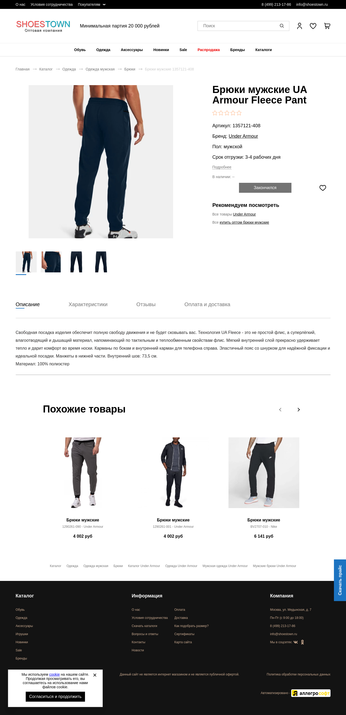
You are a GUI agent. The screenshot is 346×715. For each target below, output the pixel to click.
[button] (283, 26)
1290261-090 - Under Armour (82, 527)
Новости (138, 650)
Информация (147, 595)
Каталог (46, 69)
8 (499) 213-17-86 (276, 4)
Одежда (103, 50)
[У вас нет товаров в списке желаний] (313, 26)
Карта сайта (183, 642)
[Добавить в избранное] (323, 188)
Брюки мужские (82, 520)
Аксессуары (132, 50)
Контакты (138, 642)
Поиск (209, 26)
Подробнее (222, 167)
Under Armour (243, 136)
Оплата (179, 610)
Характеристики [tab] (88, 304)
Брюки (129, 69)
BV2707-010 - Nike (264, 527)
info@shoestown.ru (312, 4)
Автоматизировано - (295, 693)
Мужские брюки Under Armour (274, 566)
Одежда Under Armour (181, 566)
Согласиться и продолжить (55, 696)
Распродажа (209, 50)
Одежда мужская (100, 69)
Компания (281, 595)
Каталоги (263, 50)
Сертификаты (184, 634)
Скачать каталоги (144, 626)
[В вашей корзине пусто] (327, 26)
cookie (54, 674)
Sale (183, 50)
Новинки (161, 50)
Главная (23, 69)
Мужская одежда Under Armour (225, 566)
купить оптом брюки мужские (244, 222)
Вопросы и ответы (145, 634)
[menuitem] (80, 50)
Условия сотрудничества (52, 4)
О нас (20, 4)
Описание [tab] (28, 304)
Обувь (80, 50)
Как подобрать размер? (191, 626)
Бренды (237, 50)
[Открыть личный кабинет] (299, 26)
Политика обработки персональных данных (299, 674)
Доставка (181, 618)
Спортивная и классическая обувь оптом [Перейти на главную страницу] (43, 26)
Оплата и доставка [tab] (207, 304)
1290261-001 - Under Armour (173, 527)
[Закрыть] (94, 675)
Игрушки (22, 634)
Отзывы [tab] (146, 304)
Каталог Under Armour (144, 566)
